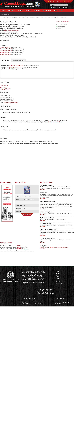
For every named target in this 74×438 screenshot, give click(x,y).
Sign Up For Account (58, 1)
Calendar (32, 17)
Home (3, 10)
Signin (50, 1)
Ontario (28, 10)
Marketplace (58, 10)
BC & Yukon (47, 10)
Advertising (47, 17)
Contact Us (5, 14)
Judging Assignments (18, 60)
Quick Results (6, 17)
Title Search (55, 17)
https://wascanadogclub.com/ (11, 30)
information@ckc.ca (39, 303)
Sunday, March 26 (5, 52)
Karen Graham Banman (16, 65)
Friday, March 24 (5, 47)
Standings (25, 17)
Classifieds (39, 17)
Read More (42, 189)
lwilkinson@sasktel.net (11, 102)
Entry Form (3, 87)
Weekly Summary (16, 17)
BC (56, 280)
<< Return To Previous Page (62, 21)
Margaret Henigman (15, 67)
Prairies (37, 10)
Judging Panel (5, 60)
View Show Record (27, 214)
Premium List (4, 85)
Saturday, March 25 (6, 49)
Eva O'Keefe (12, 69)
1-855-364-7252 (25, 303)
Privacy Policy (59, 283)
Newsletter (66, 1)
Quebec (20, 10)
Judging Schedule (5, 89)
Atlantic (11, 10)
